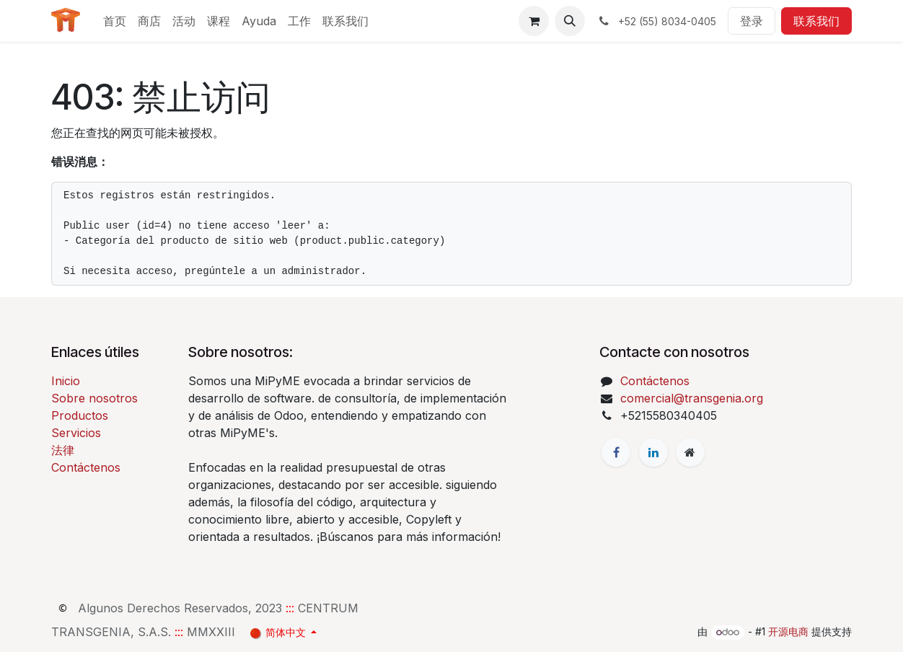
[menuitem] (114, 20)
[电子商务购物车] (534, 21)
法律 (62, 450)
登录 (751, 21)
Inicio (65, 381)
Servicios (76, 433)
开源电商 (788, 631)
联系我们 (816, 21)
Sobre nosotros (94, 398)
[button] (570, 21)
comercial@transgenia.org (691, 398)
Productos (79, 415)
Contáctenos (85, 467)
